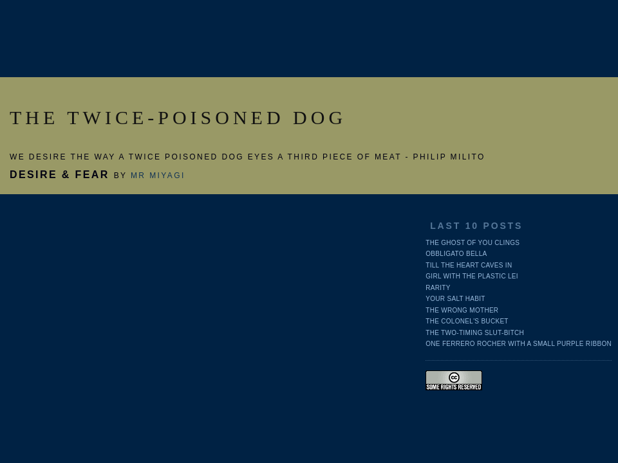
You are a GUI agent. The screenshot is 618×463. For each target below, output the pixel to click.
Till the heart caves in (469, 265)
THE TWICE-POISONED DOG (178, 117)
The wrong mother (462, 310)
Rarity (438, 287)
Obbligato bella (456, 253)
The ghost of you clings (473, 242)
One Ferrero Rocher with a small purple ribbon (519, 343)
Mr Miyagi (158, 175)
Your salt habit (455, 298)
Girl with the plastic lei (472, 276)
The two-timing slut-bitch (475, 332)
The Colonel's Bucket (467, 321)
